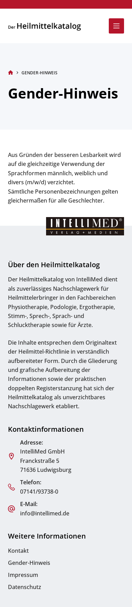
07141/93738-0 (39, 491)
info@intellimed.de (44, 513)
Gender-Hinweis (29, 563)
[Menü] (116, 26)
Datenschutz (24, 587)
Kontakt (18, 550)
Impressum (23, 575)
